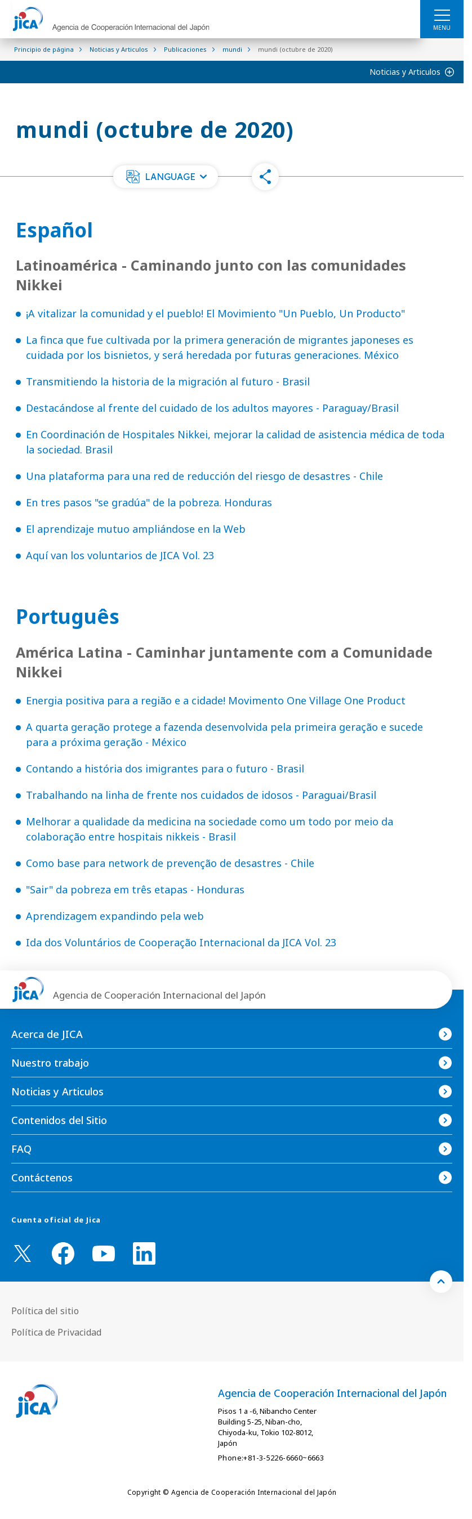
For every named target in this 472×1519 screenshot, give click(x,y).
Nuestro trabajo (50, 1062)
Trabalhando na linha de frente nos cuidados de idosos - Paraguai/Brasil (201, 795)
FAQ (21, 1149)
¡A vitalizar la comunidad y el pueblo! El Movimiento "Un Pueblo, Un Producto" (215, 313)
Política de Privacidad (56, 1332)
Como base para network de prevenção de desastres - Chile (170, 863)
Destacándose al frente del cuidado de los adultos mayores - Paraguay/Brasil (212, 408)
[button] (165, 176)
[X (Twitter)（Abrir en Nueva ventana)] (22, 1253)
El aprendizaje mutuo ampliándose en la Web (136, 529)
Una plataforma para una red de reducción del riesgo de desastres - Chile (204, 476)
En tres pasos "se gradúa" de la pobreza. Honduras (149, 502)
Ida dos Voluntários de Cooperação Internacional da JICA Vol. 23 (181, 942)
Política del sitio (45, 1311)
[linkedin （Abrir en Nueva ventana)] (144, 1253)
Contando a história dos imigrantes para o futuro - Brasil (165, 768)
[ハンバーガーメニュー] (442, 15)
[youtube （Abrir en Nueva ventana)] (103, 1254)
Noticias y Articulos (404, 71)
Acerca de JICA (47, 1034)
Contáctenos (42, 1177)
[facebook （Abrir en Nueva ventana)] (63, 1253)
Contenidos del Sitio (59, 1120)
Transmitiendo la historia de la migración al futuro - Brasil (168, 381)
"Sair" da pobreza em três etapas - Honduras (135, 889)
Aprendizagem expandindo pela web (115, 916)
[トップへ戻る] (441, 1281)
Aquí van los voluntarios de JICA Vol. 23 (120, 555)
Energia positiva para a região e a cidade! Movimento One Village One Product (216, 700)
